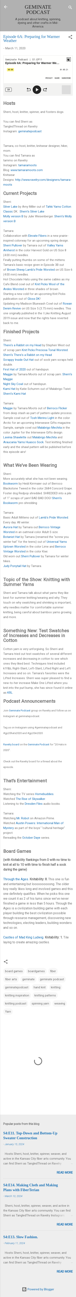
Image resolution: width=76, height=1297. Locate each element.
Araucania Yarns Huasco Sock (23, 442)
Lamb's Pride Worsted (53, 517)
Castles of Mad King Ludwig (23, 937)
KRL (10, 692)
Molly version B (13, 216)
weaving (59, 1003)
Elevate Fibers (37, 236)
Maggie (8, 374)
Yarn (8, 1011)
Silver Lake (10, 206)
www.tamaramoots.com (27, 170)
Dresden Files (34, 804)
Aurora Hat (10, 527)
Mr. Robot (22, 818)
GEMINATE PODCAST (38, 9)
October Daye (31, 837)
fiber (53, 971)
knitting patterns (45, 995)
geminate (28, 979)
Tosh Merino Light (42, 418)
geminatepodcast (30, 131)
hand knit (40, 987)
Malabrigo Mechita (49, 427)
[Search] (70, 8)
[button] (70, 38)
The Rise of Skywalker (30, 799)
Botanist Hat (11, 537)
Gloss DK (34, 299)
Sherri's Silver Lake (32, 211)
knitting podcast (15, 1003)
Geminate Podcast (19, 710)
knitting (55, 987)
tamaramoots (27, 165)
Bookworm (10, 483)
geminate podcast (52, 979)
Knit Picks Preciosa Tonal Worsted (45, 350)
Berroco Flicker (57, 408)
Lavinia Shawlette (14, 437)
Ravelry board (11, 744)
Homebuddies (44, 794)
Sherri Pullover (12, 245)
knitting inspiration (17, 995)
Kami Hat (9, 389)
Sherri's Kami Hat (14, 394)
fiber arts (11, 979)
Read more (65, 1172)
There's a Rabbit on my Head (22, 345)
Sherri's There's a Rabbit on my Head (27, 355)
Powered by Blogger (38, 1289)
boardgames (36, 971)
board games (14, 971)
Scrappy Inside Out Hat (18, 360)
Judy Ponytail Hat (14, 566)
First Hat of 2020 (14, 369)
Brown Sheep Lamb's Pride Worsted (31, 269)
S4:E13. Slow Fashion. (20, 1237)
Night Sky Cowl (13, 384)
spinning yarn (40, 1003)
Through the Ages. (16, 879)
